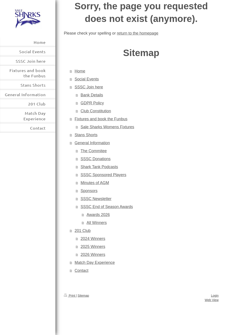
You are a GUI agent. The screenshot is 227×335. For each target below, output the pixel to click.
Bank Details (92, 95)
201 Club (83, 230)
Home (80, 71)
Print (70, 295)
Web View (212, 300)
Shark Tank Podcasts (99, 167)
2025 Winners (93, 246)
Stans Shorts (86, 135)
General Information (92, 143)
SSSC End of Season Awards (107, 207)
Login (215, 295)
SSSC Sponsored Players (103, 175)
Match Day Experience (95, 262)
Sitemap (83, 295)
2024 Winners (93, 238)
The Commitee (94, 151)
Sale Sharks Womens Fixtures (107, 127)
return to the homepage (137, 33)
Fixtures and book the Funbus (101, 119)
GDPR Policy (92, 103)
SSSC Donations (96, 159)
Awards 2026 (98, 214)
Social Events (87, 79)
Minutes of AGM (95, 183)
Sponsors (89, 191)
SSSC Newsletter (96, 199)
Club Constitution (96, 111)
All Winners (97, 222)
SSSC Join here (89, 87)
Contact (81, 270)
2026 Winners (93, 254)
